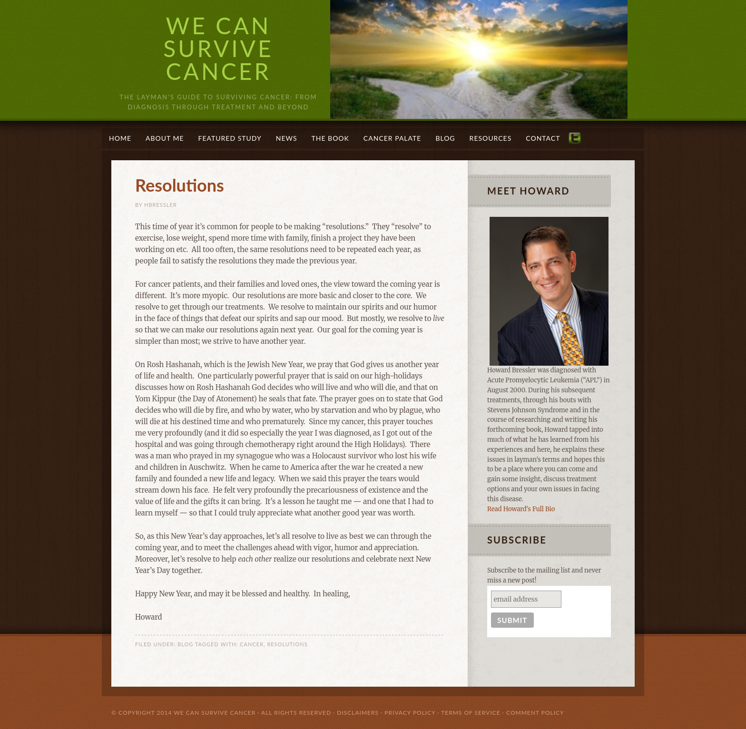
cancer (252, 644)
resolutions (287, 644)
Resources (491, 138)
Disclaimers (358, 712)
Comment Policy (535, 712)
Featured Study (230, 138)
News (286, 138)
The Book (330, 138)
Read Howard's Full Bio (521, 509)
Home (120, 138)
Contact (543, 138)
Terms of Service (471, 712)
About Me (165, 138)
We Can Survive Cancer (218, 48)
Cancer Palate (392, 138)
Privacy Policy (409, 712)
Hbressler (160, 205)
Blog (445, 138)
